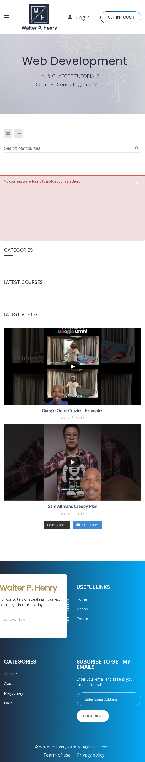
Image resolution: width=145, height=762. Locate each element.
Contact (83, 618)
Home (82, 599)
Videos (82, 608)
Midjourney (13, 693)
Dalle (8, 702)
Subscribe (87, 524)
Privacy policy (90, 755)
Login (83, 17)
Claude (9, 683)
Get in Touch (121, 17)
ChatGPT (11, 673)
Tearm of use (57, 755)
